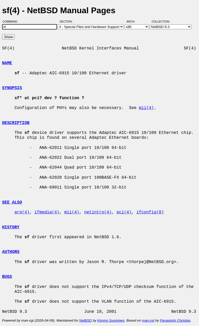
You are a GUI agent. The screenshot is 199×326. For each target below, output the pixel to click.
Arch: (133, 21)
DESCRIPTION (16, 123)
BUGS (7, 277)
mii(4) (146, 108)
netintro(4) (98, 212)
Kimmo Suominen (110, 320)
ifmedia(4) (46, 212)
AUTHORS (10, 252)
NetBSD (85, 320)
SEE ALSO (12, 202)
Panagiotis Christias (175, 320)
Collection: (161, 21)
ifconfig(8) (150, 212)
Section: (67, 21)
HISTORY (10, 227)
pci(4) (124, 212)
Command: (12, 21)
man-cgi (148, 320)
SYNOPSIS (12, 88)
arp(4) (22, 212)
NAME (7, 63)
